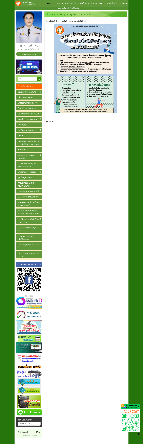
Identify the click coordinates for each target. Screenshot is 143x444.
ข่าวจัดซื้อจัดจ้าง (83, 3)
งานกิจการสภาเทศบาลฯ (27, 130)
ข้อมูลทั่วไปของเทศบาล (27, 91)
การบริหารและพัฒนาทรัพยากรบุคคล (26, 184)
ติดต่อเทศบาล (123, 3)
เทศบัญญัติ (22, 124)
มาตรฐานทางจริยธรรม (27, 171)
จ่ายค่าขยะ (94, 3)
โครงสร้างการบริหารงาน (28, 102)
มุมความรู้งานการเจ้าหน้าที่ (28, 191)
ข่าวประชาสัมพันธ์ (70, 3)
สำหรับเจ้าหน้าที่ (112, 3)
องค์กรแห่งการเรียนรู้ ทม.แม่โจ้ (26, 156)
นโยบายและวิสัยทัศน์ (26, 97)
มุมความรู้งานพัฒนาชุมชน (28, 196)
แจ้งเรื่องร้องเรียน (29, 54)
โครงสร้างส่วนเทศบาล (27, 108)
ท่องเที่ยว (102, 3)
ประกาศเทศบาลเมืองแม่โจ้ (28, 113)
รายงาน (21, 135)
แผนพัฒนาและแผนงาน (27, 119)
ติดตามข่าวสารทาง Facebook (29, 264)
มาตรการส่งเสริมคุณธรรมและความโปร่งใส (28, 165)
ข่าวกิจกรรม (59, 3)
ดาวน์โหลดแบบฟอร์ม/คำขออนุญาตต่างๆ (29, 221)
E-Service (22, 149)
